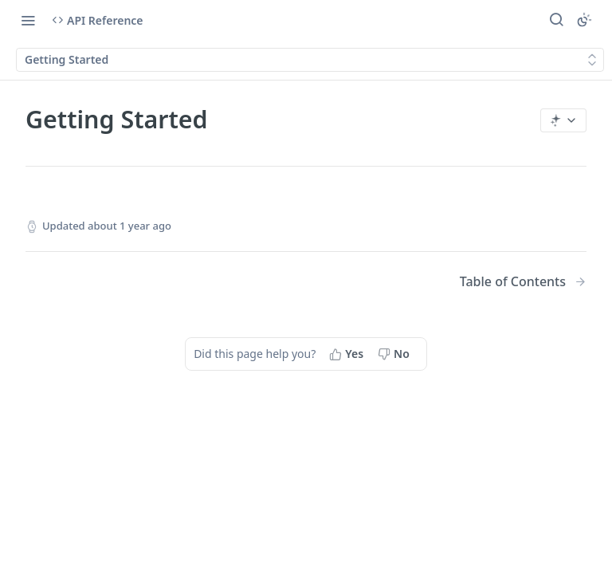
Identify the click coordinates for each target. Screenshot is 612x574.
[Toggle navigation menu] (28, 20)
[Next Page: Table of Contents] (523, 281)
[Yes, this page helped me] (348, 354)
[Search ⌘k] (556, 20)
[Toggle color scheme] (584, 20)
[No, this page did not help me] (395, 354)
